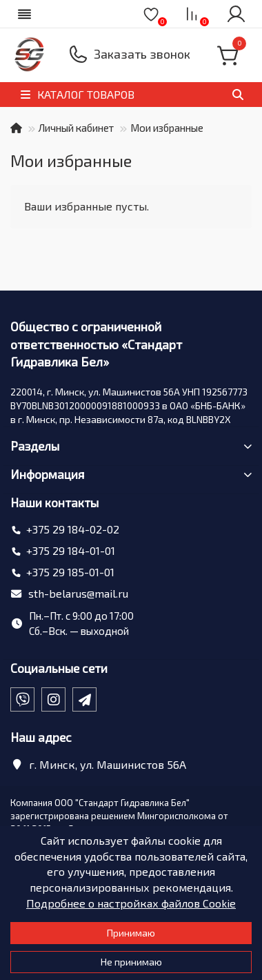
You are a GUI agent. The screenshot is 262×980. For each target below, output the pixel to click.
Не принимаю (131, 962)
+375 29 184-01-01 (70, 550)
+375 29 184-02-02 (72, 529)
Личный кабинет (76, 127)
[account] (236, 13)
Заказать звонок (142, 53)
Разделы (131, 445)
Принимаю (131, 933)
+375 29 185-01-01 (70, 571)
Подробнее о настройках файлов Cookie (131, 903)
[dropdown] (24, 13)
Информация (131, 474)
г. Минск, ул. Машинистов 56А (107, 764)
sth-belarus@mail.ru (78, 593)
